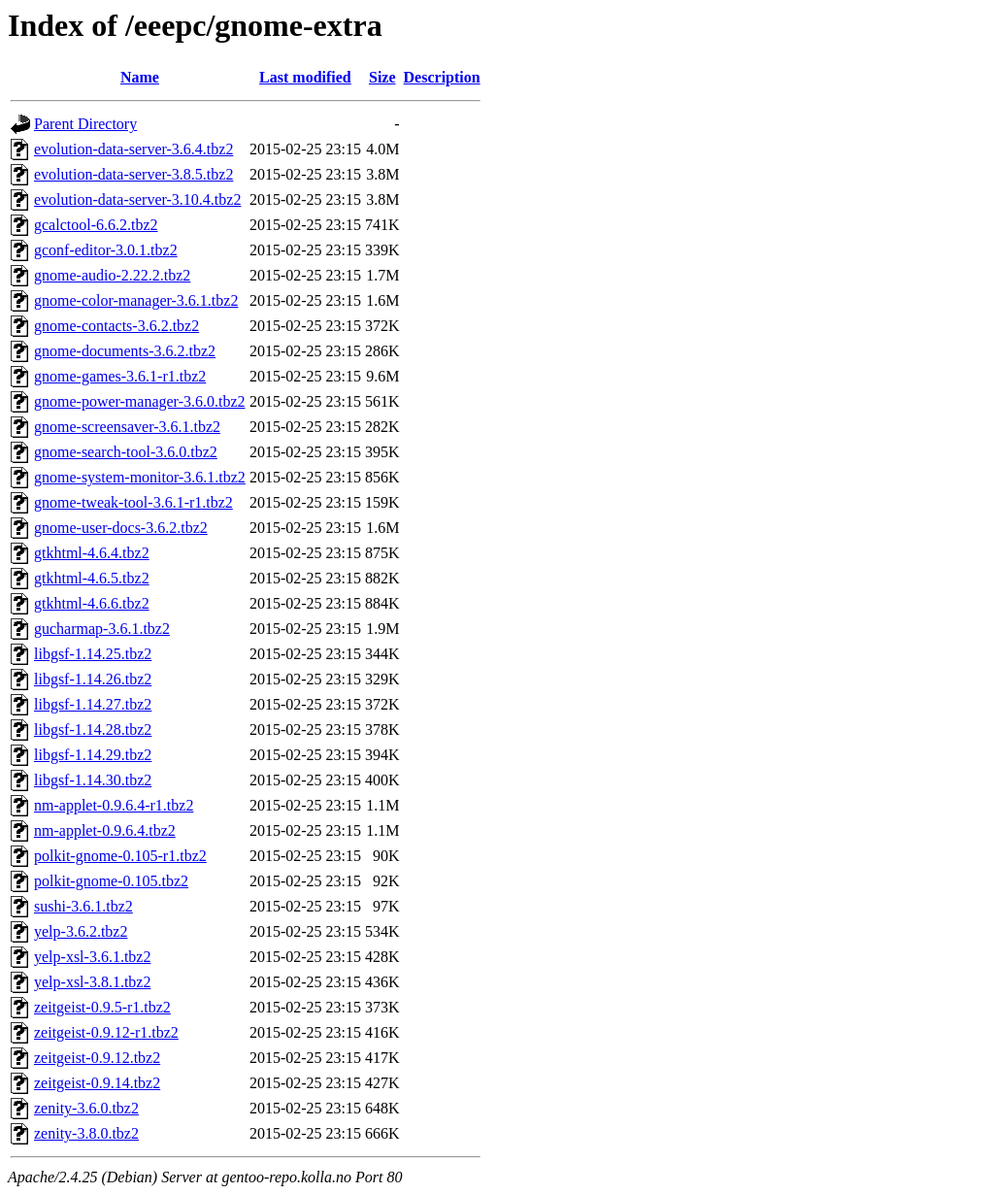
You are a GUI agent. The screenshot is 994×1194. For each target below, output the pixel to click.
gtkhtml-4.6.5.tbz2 (91, 578)
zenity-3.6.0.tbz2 (86, 1108)
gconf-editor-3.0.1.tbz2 (106, 250)
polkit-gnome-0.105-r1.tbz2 (120, 855)
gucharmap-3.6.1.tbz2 (102, 628)
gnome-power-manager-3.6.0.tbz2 (140, 401)
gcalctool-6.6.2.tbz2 (96, 224)
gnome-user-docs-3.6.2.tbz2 (121, 527)
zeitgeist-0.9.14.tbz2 (97, 1083)
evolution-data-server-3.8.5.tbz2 (133, 174)
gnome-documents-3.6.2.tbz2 (124, 351)
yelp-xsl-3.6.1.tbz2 (92, 956)
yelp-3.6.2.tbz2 (80, 931)
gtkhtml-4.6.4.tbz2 (91, 553)
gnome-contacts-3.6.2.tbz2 (116, 325)
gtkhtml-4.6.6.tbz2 (91, 603)
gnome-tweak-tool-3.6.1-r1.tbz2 (133, 502)
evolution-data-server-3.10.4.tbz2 (137, 199)
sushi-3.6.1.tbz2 (83, 906)
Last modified (305, 77)
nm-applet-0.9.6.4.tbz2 (105, 830)
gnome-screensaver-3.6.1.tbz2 (127, 426)
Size (382, 77)
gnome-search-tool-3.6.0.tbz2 (125, 452)
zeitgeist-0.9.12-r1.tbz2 (106, 1032)
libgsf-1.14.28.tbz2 (92, 729)
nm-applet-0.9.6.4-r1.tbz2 (113, 805)
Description (442, 77)
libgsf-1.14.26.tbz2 (92, 679)
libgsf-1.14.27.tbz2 (92, 704)
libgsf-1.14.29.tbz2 (92, 754)
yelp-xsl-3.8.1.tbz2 (92, 982)
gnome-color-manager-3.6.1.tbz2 (136, 300)
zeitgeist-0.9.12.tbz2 (97, 1057)
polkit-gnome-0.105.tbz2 (111, 881)
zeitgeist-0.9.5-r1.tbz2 (102, 1007)
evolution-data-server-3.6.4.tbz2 (133, 149)
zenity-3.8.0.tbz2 (86, 1133)
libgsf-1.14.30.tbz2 (92, 780)
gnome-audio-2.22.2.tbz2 (112, 275)
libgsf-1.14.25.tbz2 (92, 654)
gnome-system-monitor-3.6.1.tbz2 (140, 477)
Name (139, 77)
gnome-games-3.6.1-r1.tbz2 (120, 376)
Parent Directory (85, 124)
